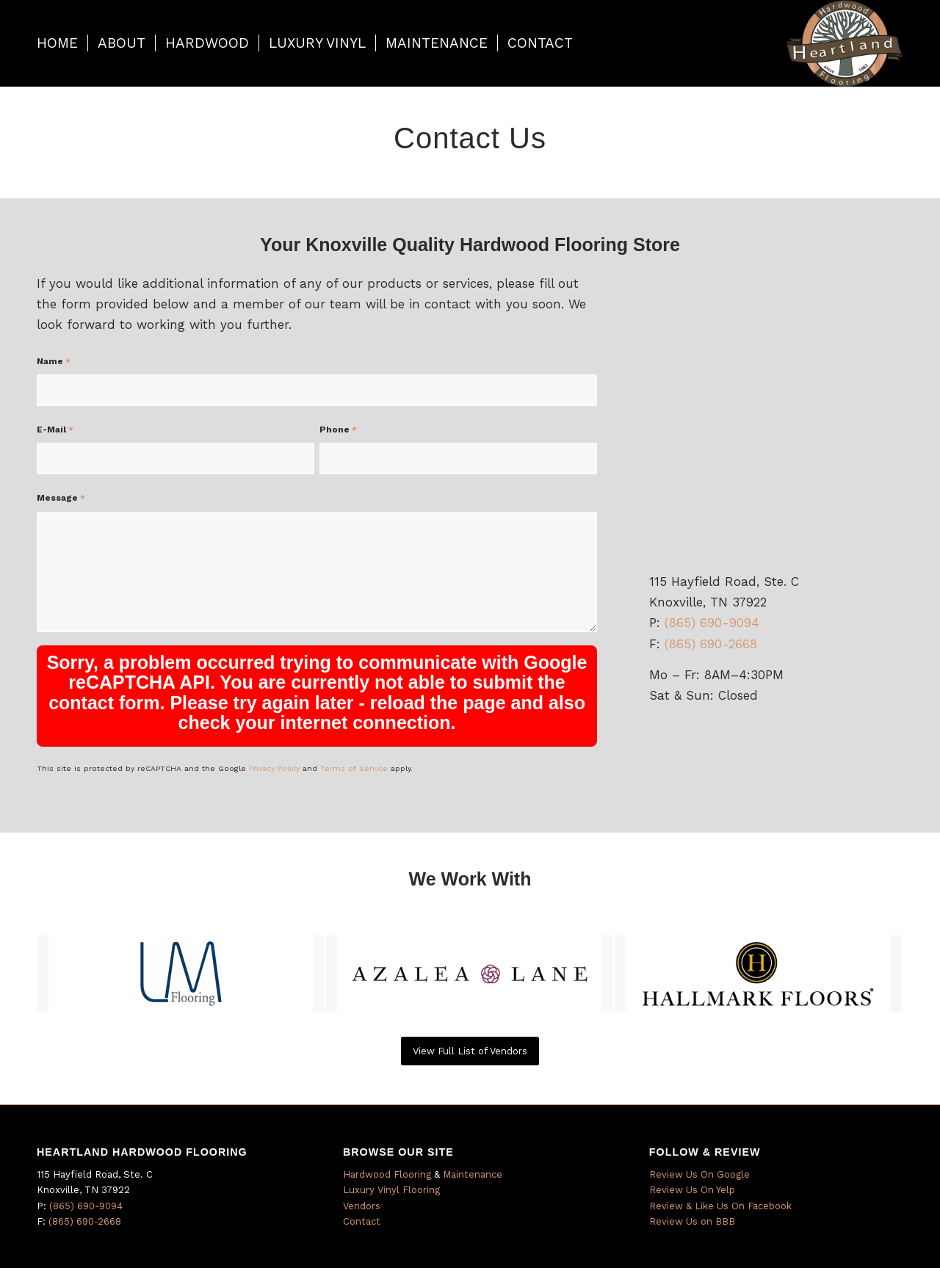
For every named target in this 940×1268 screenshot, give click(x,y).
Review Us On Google (699, 1174)
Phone (338, 429)
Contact (361, 1221)
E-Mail (55, 429)
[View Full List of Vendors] (470, 1051)
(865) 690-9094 (712, 622)
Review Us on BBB (692, 1221)
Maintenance (472, 1174)
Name (53, 361)
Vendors (361, 1205)
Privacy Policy (274, 768)
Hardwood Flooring (387, 1174)
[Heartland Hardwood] (844, 43)
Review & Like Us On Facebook (720, 1205)
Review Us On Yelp (692, 1189)
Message (61, 498)
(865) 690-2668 (711, 644)
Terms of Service (354, 768)
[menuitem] (57, 43)
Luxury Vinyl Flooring (391, 1189)
